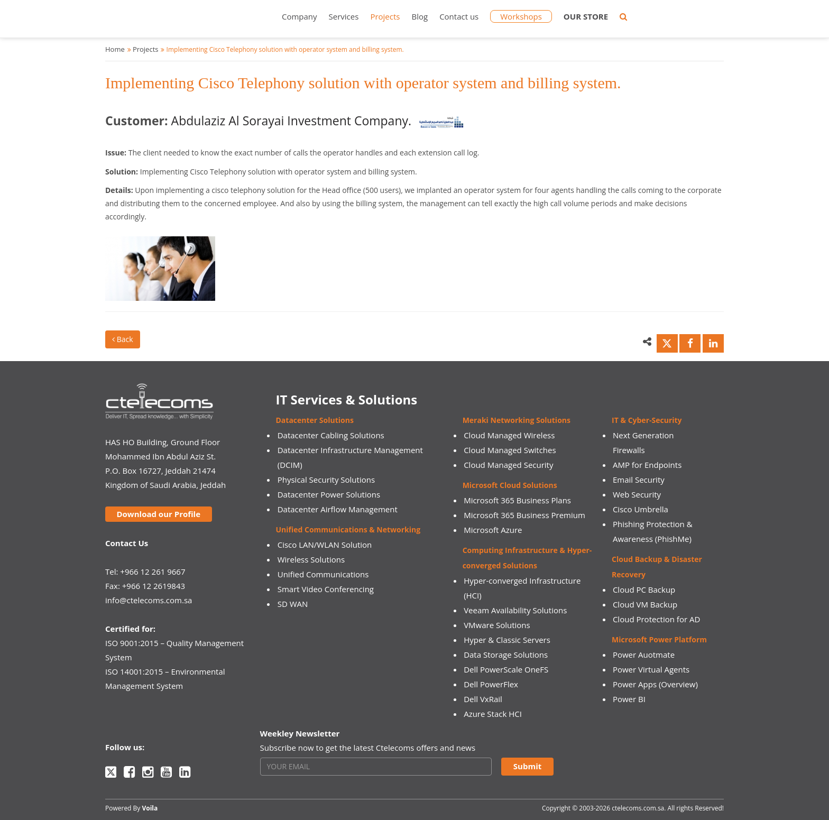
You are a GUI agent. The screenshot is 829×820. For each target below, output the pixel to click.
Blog (419, 16)
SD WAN (293, 603)
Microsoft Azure (493, 529)
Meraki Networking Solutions (516, 420)
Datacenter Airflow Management (338, 509)
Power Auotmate (644, 654)
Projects (385, 16)
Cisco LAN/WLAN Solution (325, 544)
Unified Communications (323, 574)
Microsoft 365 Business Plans (517, 500)
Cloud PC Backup (644, 589)
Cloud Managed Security (508, 464)
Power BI (629, 699)
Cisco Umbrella (640, 509)
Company (299, 16)
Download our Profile (158, 514)
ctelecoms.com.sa (638, 808)
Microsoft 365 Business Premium (524, 515)
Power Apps (635, 684)
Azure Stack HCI (493, 713)
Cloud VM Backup (645, 604)
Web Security (637, 494)
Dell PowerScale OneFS (506, 669)
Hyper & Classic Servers (507, 639)
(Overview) (678, 684)
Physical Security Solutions (326, 479)
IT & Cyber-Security (646, 420)
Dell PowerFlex (491, 684)
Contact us (458, 16)
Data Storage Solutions (506, 654)
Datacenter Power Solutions (329, 494)
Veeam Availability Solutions (515, 610)
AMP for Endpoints (647, 464)
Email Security (639, 479)
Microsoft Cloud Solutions (510, 485)
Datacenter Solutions (315, 420)
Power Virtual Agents (651, 669)
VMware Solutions (497, 625)
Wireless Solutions (311, 559)
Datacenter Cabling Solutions (331, 435)
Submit (527, 766)
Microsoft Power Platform (659, 639)
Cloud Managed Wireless (509, 435)
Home (115, 49)
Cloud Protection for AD (656, 619)
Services (344, 16)
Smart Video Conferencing (326, 589)
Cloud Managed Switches (510, 450)
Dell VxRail (483, 699)
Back (122, 339)
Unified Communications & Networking (348, 529)
